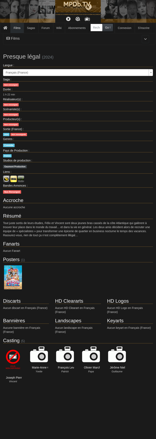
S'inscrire (144, 28)
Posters (11, 259)
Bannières (14, 320)
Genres (7, 139)
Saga (6, 79)
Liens (6, 171)
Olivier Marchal (93, 367)
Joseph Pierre (14, 377)
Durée (7, 89)
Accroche (13, 200)
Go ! (107, 27)
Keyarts (115, 320)
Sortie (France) (12, 129)
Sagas (31, 28)
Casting (11, 340)
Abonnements (77, 28)
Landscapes (68, 320)
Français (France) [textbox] (17, 72)
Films (17, 28)
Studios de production (16, 160)
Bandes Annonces (14, 185)
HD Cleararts (69, 301)
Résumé (12, 216)
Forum (45, 28)
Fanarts (11, 244)
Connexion (124, 28)
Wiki (59, 28)
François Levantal (69, 367)
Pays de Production (15, 150)
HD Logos (118, 301)
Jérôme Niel (117, 367)
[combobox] (96, 27)
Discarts (12, 301)
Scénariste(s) (11, 109)
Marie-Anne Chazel (44, 367)
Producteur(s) (11, 119)
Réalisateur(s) (12, 99)
